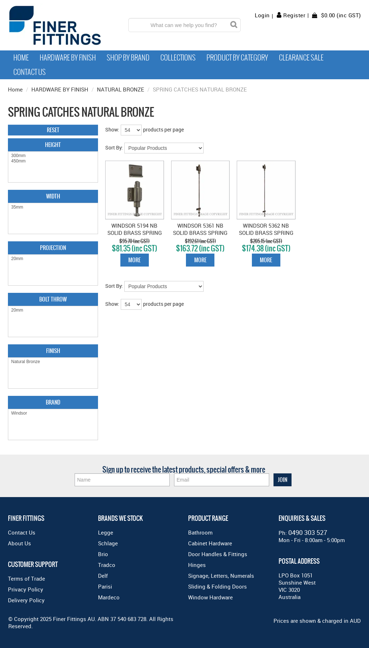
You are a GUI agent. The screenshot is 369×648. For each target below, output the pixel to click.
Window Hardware (210, 597)
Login (262, 15)
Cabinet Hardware (210, 543)
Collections (178, 57)
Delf (103, 575)
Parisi (105, 586)
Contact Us (29, 72)
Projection (53, 247)
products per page (163, 129)
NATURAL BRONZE (120, 89)
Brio (103, 554)
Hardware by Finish (68, 57)
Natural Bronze (52, 362)
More (134, 260)
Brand (53, 402)
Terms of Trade (26, 578)
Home (21, 57)
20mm (52, 259)
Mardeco (109, 597)
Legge (105, 532)
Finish (53, 351)
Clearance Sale (301, 57)
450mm (52, 161)
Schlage (108, 543)
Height (53, 144)
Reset (53, 130)
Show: (112, 129)
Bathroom (200, 532)
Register (294, 15)
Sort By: (114, 147)
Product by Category (237, 57)
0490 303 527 (307, 532)
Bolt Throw (53, 299)
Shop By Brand (128, 57)
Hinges (197, 564)
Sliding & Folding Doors (217, 586)
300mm (52, 155)
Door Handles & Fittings (217, 554)
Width (53, 196)
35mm (52, 207)
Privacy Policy (25, 589)
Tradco (106, 564)
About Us (19, 543)
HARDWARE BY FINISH (59, 89)
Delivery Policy (26, 600)
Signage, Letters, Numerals (221, 575)
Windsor (52, 413)
